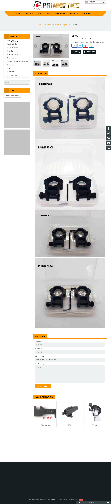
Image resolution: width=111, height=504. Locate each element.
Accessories (45, 425)
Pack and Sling (12, 75)
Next (66, 46)
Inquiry (76, 52)
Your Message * (40, 364)
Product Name (39, 356)
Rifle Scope (11, 40)
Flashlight (10, 72)
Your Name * (39, 341)
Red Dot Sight (12, 44)
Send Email (89, 52)
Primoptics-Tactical (13, 96)
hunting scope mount (97, 42)
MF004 (70, 425)
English (90, 2)
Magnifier (10, 51)
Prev (35, 46)
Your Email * (39, 349)
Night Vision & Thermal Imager (17, 61)
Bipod (9, 68)
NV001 (94, 425)
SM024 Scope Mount (82, 42)
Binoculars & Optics (13, 54)
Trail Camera (11, 58)
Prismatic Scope (12, 47)
